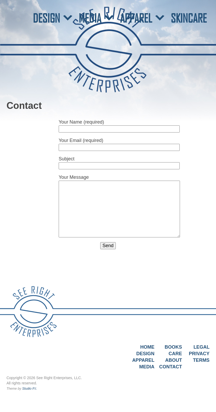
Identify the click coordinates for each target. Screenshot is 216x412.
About (173, 360)
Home (147, 347)
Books (173, 347)
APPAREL (136, 18)
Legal (201, 347)
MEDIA (90, 18)
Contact (170, 366)
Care (175, 353)
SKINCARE (189, 18)
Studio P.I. (29, 388)
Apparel (143, 360)
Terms (201, 360)
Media (146, 366)
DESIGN (46, 18)
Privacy (199, 353)
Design (145, 353)
